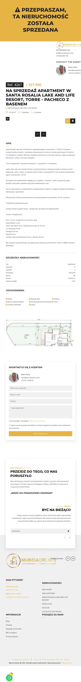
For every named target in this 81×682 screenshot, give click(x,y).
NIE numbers (11, 633)
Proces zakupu (12, 637)
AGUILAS (45, 608)
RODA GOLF (47, 604)
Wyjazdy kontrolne (13, 629)
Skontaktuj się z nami (50, 660)
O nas (35, 660)
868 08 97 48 (12, 590)
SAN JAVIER (47, 590)
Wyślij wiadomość (40, 434)
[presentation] (37, 134)
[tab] (67, 121)
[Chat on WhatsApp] (9, 678)
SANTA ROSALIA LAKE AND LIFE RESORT (55, 598)
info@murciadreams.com (17, 597)
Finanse (9, 625)
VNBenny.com (66, 663)
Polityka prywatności (36, 421)
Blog (8, 621)
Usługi (66, 660)
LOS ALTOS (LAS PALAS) (51, 612)
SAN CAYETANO (48, 593)
